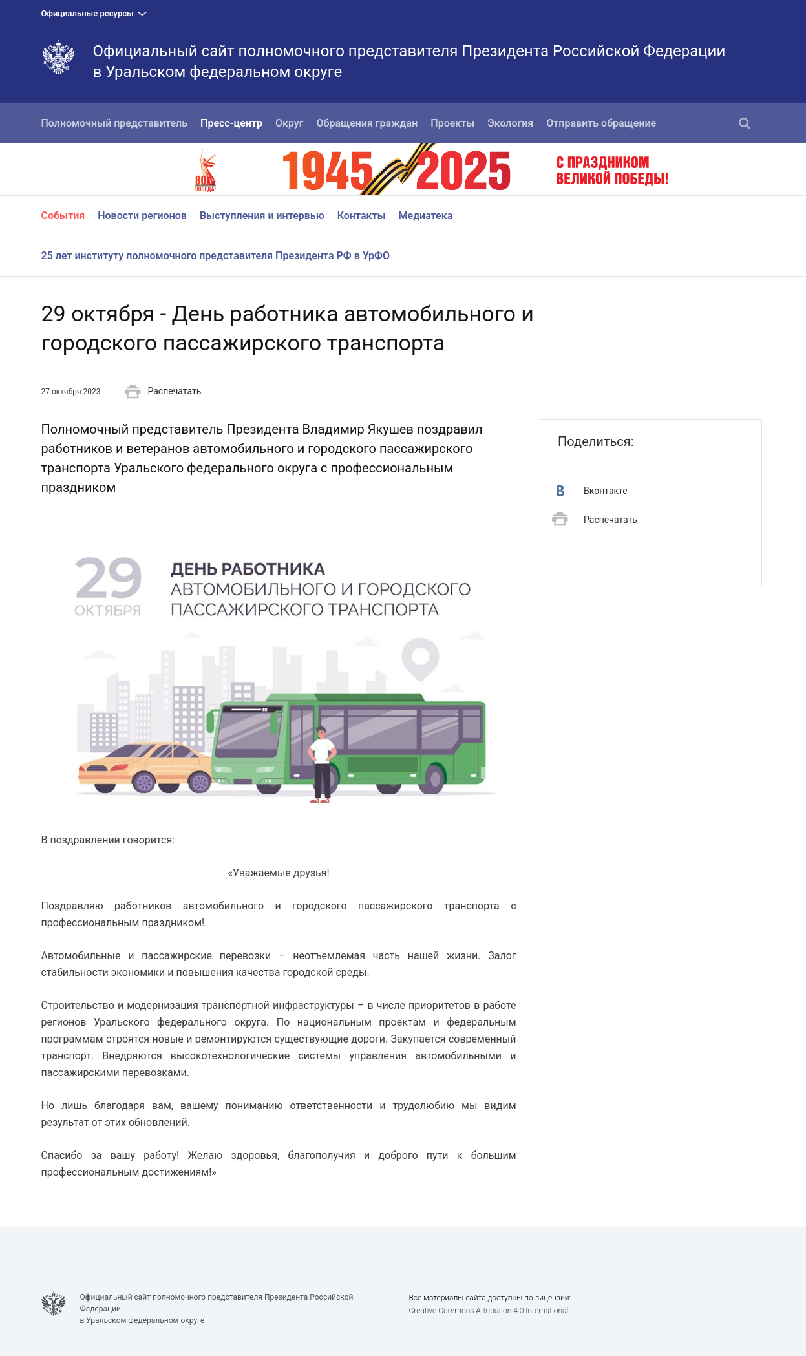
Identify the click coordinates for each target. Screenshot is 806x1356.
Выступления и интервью (262, 215)
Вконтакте (592, 490)
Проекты (452, 123)
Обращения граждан (367, 123)
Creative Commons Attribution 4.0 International (488, 1310)
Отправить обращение (601, 123)
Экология (510, 123)
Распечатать (163, 392)
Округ (289, 123)
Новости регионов (142, 215)
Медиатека (426, 215)
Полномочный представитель (114, 123)
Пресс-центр (231, 123)
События (63, 215)
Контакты (361, 215)
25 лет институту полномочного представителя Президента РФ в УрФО (215, 255)
